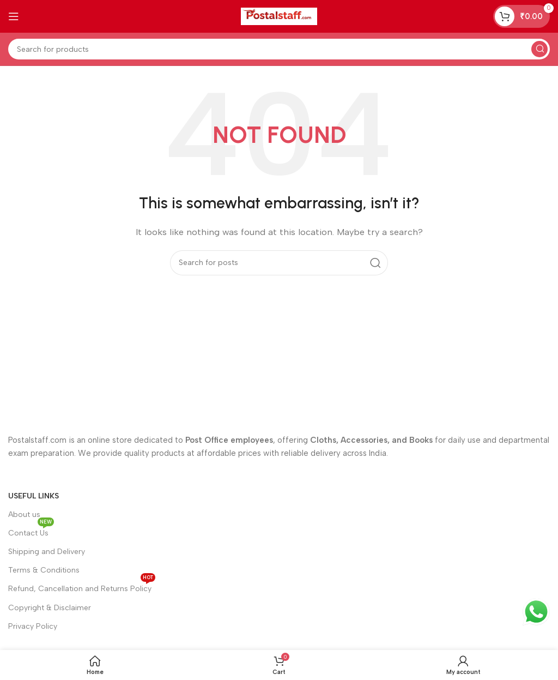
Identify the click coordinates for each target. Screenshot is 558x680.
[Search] (279, 49)
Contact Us (31, 531)
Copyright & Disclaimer (49, 607)
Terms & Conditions (44, 570)
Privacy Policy (32, 626)
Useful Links (33, 496)
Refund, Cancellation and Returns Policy (81, 586)
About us (24, 514)
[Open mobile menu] (14, 16)
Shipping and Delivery (46, 551)
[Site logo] (279, 16)
